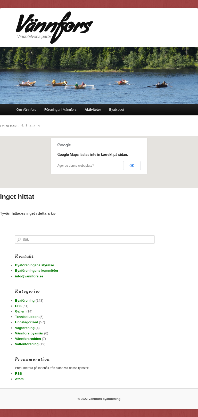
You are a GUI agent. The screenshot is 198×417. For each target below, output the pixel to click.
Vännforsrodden (28, 339)
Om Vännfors (26, 109)
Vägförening (25, 328)
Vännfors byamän (29, 333)
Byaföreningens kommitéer (36, 270)
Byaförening (25, 300)
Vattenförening (26, 344)
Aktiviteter (93, 109)
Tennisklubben (26, 317)
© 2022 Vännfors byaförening (99, 399)
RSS (18, 373)
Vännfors (52, 28)
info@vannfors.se (29, 276)
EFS (18, 306)
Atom (19, 379)
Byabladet (116, 109)
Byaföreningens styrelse (34, 265)
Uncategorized (26, 322)
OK (131, 166)
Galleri (20, 311)
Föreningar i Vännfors (60, 109)
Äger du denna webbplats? (75, 165)
